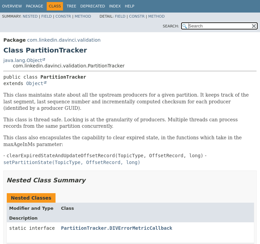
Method (82, 16)
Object (34, 83)
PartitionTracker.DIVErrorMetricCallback (116, 228)
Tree (71, 6)
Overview (12, 6)
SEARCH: (171, 26)
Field (46, 16)
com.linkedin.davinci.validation (64, 40)
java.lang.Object (22, 60)
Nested (30, 16)
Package (34, 6)
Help (129, 6)
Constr (63, 16)
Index (115, 6)
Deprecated (92, 6)
